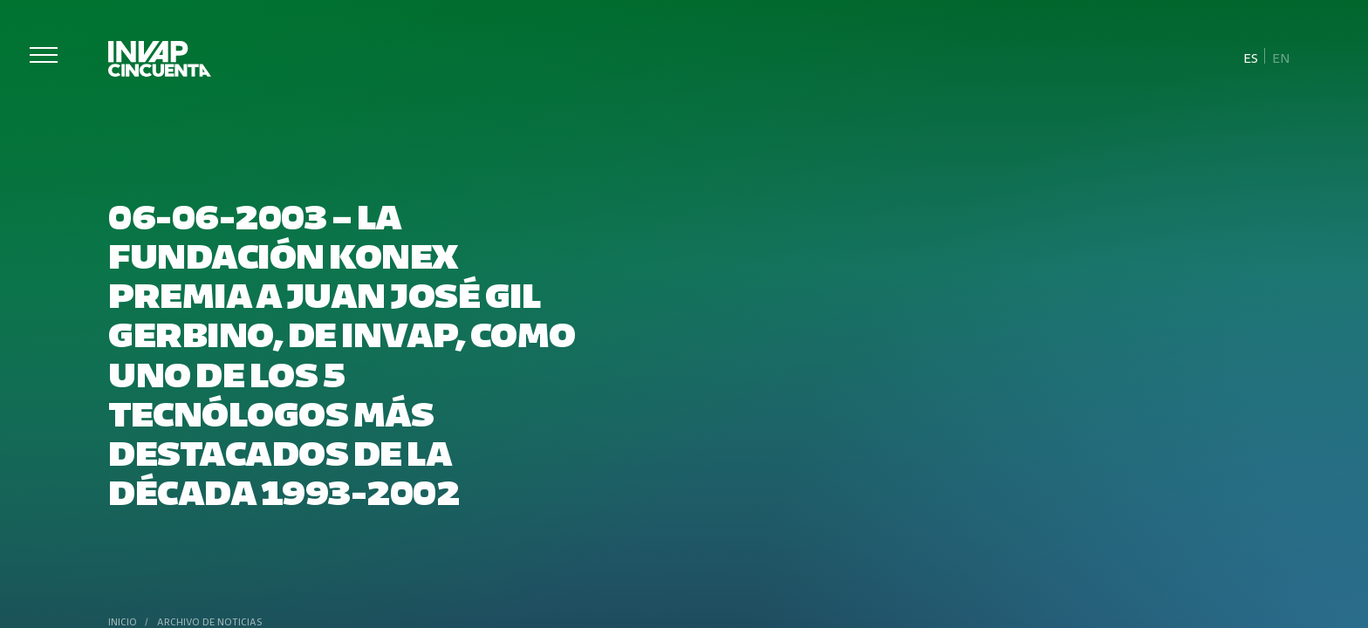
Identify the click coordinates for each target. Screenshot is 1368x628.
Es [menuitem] (1250, 57)
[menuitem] (1251, 57)
